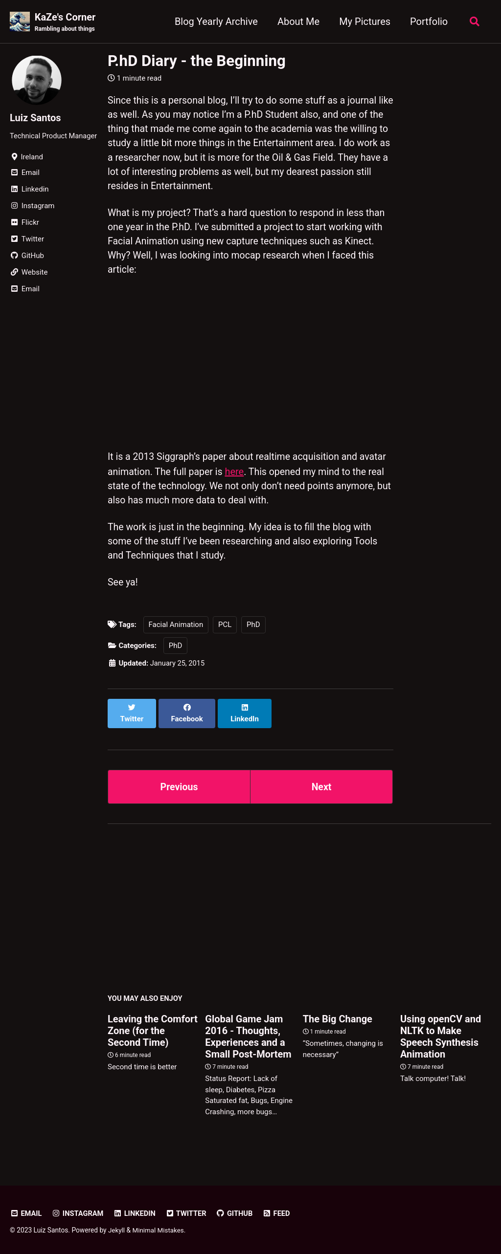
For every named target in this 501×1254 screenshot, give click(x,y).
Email (26, 1212)
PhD (253, 633)
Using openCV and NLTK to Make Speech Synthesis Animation (440, 1035)
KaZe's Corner (66, 22)
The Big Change (337, 1018)
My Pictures (363, 21)
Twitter (189, 1212)
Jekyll (116, 1229)
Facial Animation (176, 633)
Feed (281, 1212)
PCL (224, 633)
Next (321, 785)
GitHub (238, 1212)
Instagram (78, 1212)
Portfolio (427, 21)
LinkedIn (136, 1212)
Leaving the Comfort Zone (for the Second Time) (153, 1029)
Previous (179, 785)
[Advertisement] (299, 910)
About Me (297, 21)
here (266, 477)
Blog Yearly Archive (214, 21)
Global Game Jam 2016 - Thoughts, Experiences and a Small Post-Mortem (248, 1035)
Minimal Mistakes (159, 1229)
